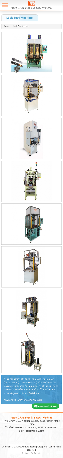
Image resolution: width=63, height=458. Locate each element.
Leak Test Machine (21, 26)
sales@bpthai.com (35, 431)
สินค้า (6, 26)
